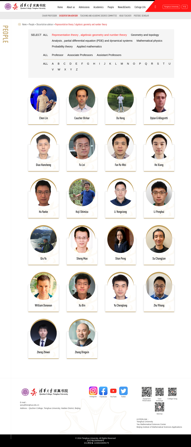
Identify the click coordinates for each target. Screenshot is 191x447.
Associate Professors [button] (80, 55)
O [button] (134, 63)
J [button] (104, 63)
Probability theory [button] (62, 46)
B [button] (58, 63)
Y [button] (71, 69)
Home (60, 7)
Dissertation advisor (68, 15)
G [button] (88, 63)
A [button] (53, 63)
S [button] (158, 63)
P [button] (140, 63)
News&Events (124, 7)
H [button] (94, 63)
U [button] (170, 63)
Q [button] (146, 63)
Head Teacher (125, 15)
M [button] (122, 63)
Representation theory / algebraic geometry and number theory (81, 24)
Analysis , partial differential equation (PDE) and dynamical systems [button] (92, 40)
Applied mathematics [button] (89, 46)
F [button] (82, 63)
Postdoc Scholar (141, 15)
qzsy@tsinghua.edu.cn (29, 405)
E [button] (76, 63)
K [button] (110, 63)
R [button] (152, 63)
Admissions (84, 7)
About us (71, 7)
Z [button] (77, 69)
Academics (98, 7)
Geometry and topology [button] (145, 34)
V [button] (53, 69)
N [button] (128, 63)
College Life (140, 7)
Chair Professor (49, 15)
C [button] (64, 63)
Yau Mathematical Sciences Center (151, 424)
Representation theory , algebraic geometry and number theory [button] (89, 34)
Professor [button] (57, 55)
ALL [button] (45, 34)
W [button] (59, 69)
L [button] (116, 63)
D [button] (70, 63)
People (111, 7)
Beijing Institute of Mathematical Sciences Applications (159, 427)
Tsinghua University (171, 7)
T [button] (164, 63)
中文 (184, 7)
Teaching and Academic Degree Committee (98, 15)
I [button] (99, 63)
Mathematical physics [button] (149, 40)
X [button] (65, 69)
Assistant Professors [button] (109, 55)
